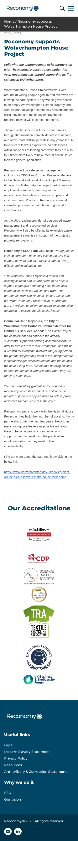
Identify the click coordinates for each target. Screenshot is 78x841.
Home (9, 21)
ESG (7, 793)
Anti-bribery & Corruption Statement (35, 772)
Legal (9, 745)
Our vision (12, 799)
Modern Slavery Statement (27, 752)
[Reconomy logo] (22, 8)
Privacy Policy (15, 758)
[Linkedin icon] (18, 831)
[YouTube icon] (8, 831)
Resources (13, 765)
